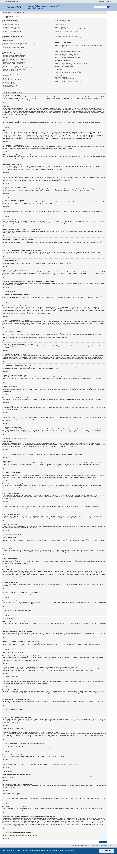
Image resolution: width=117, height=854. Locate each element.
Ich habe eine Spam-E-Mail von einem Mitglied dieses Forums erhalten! (71, 39)
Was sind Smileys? (6, 78)
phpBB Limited (89, 242)
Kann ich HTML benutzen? (8, 76)
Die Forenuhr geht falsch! (8, 40)
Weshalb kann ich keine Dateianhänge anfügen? (13, 63)
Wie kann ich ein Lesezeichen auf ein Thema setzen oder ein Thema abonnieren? (73, 63)
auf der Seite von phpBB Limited (46, 800)
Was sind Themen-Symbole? (8, 86)
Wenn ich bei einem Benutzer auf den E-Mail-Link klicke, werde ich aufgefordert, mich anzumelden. (24, 48)
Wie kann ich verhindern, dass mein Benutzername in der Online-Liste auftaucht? (20, 39)
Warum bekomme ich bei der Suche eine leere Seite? (67, 54)
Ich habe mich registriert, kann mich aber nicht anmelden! (15, 25)
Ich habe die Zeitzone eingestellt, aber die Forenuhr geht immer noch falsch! (19, 41)
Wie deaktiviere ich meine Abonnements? (64, 66)
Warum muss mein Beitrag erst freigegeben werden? (14, 69)
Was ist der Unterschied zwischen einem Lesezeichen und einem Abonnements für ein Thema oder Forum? (79, 62)
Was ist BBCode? (6, 75)
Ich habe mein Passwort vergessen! (10, 30)
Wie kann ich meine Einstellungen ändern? (12, 37)
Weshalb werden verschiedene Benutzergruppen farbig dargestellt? (70, 28)
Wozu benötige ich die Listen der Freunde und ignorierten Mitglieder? (70, 43)
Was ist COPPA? (6, 23)
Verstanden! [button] (107, 850)
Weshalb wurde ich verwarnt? (9, 65)
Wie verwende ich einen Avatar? (9, 46)
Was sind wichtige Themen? (8, 83)
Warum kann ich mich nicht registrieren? (11, 24)
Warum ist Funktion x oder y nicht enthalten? (65, 78)
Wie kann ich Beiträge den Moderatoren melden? (13, 66)
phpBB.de (99, 242)
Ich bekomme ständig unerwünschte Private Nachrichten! (68, 37)
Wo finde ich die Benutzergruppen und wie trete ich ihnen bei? (69, 25)
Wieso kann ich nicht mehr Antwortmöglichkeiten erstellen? (15, 59)
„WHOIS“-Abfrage (11, 819)
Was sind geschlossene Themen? (9, 85)
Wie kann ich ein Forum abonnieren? (63, 64)
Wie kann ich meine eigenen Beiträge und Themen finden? (68, 57)
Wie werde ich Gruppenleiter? (61, 27)
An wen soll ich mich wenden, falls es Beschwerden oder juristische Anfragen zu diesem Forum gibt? (77, 80)
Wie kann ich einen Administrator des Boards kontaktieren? (68, 81)
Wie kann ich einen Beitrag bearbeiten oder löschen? (14, 55)
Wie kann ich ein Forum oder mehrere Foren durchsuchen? (68, 51)
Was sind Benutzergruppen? (61, 24)
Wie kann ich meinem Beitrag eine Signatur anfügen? (14, 56)
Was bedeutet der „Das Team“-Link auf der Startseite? (67, 31)
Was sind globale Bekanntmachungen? (11, 81)
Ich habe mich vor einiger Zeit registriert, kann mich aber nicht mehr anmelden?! (20, 28)
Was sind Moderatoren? (60, 23)
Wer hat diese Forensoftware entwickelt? (64, 77)
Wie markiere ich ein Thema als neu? (10, 70)
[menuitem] (16, 2)
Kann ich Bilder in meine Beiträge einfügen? (12, 79)
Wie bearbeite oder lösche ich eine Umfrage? (12, 60)
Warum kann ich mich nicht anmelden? (11, 27)
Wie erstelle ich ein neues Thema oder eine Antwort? (14, 53)
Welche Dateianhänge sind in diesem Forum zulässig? (67, 71)
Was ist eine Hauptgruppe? (61, 30)
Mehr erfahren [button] (69, 850)
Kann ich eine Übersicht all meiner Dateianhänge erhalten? (68, 72)
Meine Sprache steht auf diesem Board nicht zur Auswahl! (15, 43)
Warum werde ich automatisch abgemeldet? (12, 31)
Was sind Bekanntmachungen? (9, 82)
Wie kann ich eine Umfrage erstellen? (10, 58)
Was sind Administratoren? (61, 21)
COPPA (86, 132)
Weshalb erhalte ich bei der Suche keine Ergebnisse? (67, 53)
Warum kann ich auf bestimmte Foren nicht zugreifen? (14, 62)
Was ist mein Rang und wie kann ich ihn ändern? (13, 47)
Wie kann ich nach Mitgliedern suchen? (64, 55)
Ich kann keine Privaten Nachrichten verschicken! (66, 36)
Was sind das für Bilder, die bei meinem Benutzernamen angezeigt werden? (19, 44)
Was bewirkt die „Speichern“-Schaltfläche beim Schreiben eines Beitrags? (18, 67)
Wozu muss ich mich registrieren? (10, 21)
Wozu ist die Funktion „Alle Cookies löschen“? (12, 32)
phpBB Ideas (75, 808)
